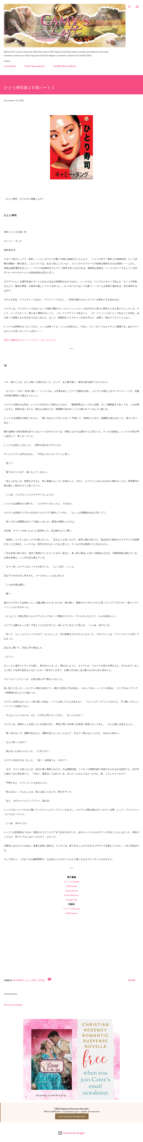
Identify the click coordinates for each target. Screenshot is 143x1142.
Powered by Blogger (71, 1132)
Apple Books (71, 890)
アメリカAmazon (71, 908)
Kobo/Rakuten (71, 895)
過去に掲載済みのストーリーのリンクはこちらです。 (31, 340)
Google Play (72, 899)
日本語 (41, 980)
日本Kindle (71, 886)
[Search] (129, 6)
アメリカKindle (71, 881)
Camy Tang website (34, 66)
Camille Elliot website (64, 66)
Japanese (18, 980)
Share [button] (131, 980)
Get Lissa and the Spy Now (71, 1116)
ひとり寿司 (31, 980)
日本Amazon (71, 913)
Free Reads (10, 66)
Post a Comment (13, 1004)
